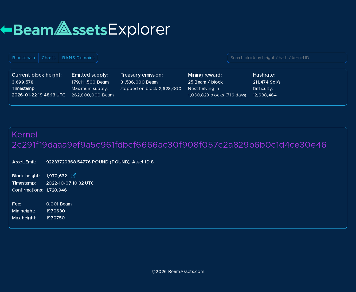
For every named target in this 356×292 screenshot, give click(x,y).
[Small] (287, 58)
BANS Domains (78, 58)
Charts (48, 58)
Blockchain (23, 58)
